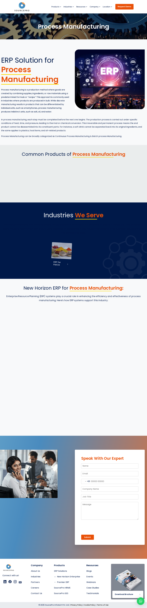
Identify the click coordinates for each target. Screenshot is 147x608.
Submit (87, 537)
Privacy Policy (76, 605)
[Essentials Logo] (8, 568)
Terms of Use (103, 605)
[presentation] (109, 527)
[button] (140, 601)
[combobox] (85, 481)
